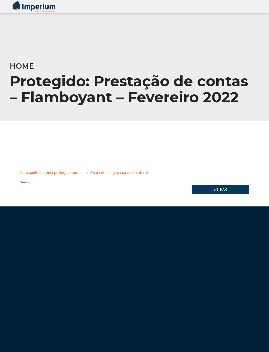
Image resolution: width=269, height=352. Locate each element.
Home (22, 66)
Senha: (105, 187)
